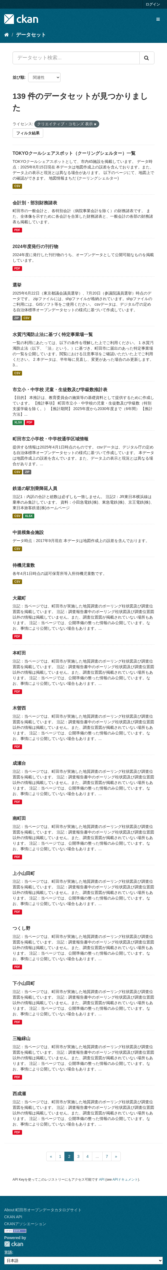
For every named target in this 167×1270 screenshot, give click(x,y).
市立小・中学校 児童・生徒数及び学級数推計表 (60, 389)
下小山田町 (24, 983)
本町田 (19, 653)
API (101, 1179)
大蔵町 (19, 598)
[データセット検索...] (76, 58)
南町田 (19, 818)
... (97, 1156)
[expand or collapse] (158, 19)
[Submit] (146, 58)
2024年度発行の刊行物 (35, 246)
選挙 (17, 285)
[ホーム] (6, 35)
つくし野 (21, 928)
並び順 (18, 77)
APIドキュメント (125, 1179)
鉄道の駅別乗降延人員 (35, 488)
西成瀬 (19, 1093)
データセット (31, 35)
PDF (17, 230)
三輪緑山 (21, 1038)
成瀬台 (19, 763)
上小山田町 (24, 873)
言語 (8, 1252)
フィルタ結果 (28, 133)
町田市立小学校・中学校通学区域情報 (50, 439)
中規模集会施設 (28, 532)
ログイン (153, 4)
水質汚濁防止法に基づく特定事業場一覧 (53, 334)
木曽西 (19, 708)
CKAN (13, 1244)
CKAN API (13, 1217)
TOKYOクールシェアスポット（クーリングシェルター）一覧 (74, 153)
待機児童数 (24, 565)
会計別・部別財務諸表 (35, 202)
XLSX (18, 422)
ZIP (16, 318)
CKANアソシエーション (25, 1224)
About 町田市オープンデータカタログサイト (43, 1210)
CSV (17, 186)
